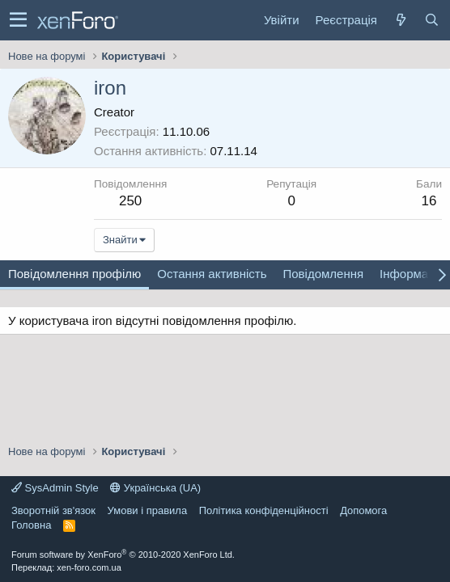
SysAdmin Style (55, 488)
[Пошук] (431, 20)
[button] (18, 20)
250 (130, 201)
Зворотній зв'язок (53, 510)
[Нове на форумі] (400, 20)
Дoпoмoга (363, 510)
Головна (31, 525)
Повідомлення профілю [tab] (74, 273)
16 (429, 201)
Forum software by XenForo (123, 554)
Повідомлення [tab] (322, 273)
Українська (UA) (155, 488)
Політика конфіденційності (264, 510)
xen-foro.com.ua (89, 567)
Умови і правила (148, 510)
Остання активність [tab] (211, 273)
